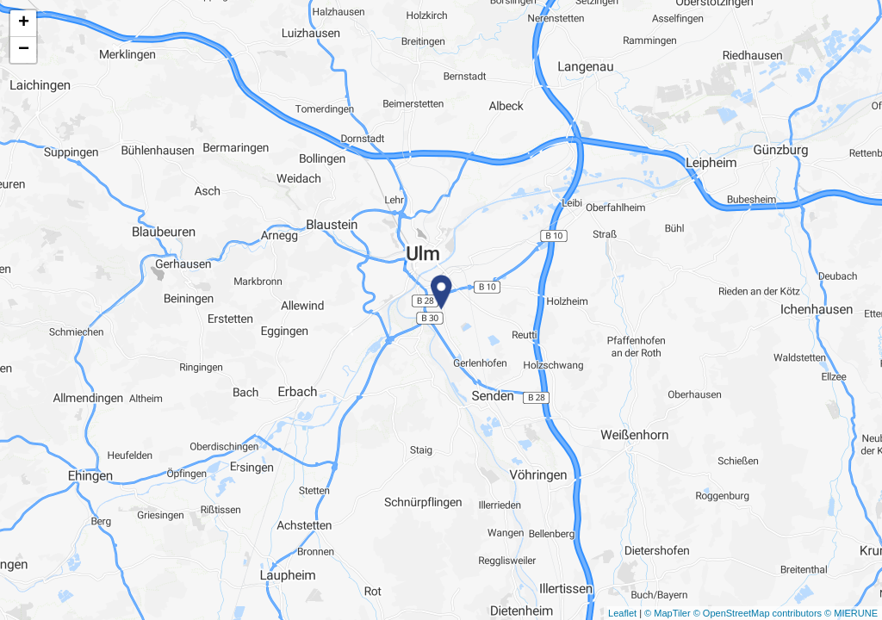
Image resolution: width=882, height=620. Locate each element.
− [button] (23, 50)
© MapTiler (667, 613)
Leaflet (622, 613)
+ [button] (23, 23)
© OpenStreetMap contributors (757, 613)
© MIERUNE (851, 613)
